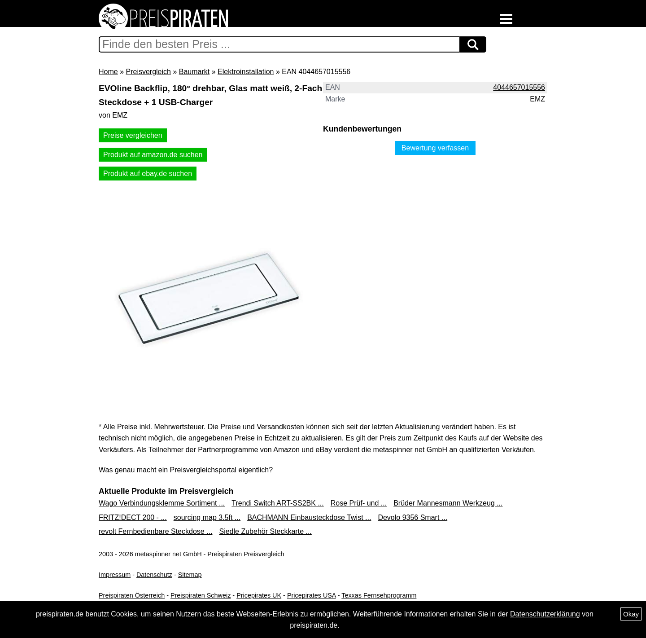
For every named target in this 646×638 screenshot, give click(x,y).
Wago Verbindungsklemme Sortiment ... (162, 503)
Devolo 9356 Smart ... (412, 517)
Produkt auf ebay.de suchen (147, 173)
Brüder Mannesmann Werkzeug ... (447, 503)
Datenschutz (154, 574)
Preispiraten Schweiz (200, 595)
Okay (631, 614)
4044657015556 (519, 87)
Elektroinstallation (246, 71)
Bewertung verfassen (435, 148)
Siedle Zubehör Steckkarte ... (265, 531)
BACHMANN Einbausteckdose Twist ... (309, 517)
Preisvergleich (148, 71)
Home (108, 71)
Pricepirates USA (311, 595)
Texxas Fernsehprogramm (378, 595)
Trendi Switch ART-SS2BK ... (277, 503)
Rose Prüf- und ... (359, 503)
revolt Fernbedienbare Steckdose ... (155, 531)
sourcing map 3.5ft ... (207, 517)
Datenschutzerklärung (545, 614)
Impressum (115, 574)
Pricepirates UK (258, 595)
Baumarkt (194, 71)
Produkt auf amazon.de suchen (152, 154)
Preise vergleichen (132, 135)
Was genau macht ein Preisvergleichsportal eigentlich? (186, 470)
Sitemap (190, 574)
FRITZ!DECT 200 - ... (133, 517)
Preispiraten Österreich (132, 595)
